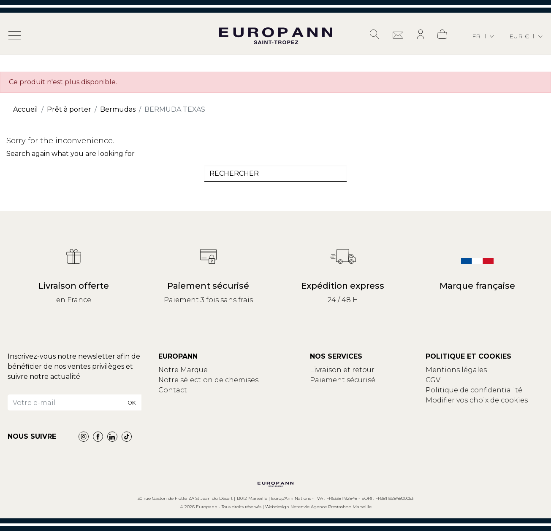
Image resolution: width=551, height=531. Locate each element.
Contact (172, 390)
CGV (433, 380)
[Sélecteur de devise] (526, 36)
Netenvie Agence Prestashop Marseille (331, 507)
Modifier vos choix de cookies (477, 400)
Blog (166, 400)
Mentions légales (456, 370)
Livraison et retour (342, 370)
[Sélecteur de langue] (483, 36)
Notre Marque (183, 370)
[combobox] (275, 174)
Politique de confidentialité (474, 390)
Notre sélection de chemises (208, 380)
